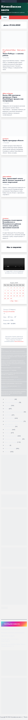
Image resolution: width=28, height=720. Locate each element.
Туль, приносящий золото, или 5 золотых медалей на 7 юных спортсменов (14, 180)
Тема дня (7, 452)
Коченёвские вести (11, 8)
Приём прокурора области (13, 140)
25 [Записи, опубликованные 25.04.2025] (17, 296)
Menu (5, 17)
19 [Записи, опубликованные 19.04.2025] (20, 293)
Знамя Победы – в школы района (13, 55)
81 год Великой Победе (9, 50)
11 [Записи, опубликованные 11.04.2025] (17, 290)
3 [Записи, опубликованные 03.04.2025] (14, 288)
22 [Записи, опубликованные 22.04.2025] (8, 296)
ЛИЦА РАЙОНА (7, 176)
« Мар (12, 301)
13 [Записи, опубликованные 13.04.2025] (23, 290)
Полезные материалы (10, 436)
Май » (16, 301)
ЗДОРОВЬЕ (7, 415)
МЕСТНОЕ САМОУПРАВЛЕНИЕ (13, 421)
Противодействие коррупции (13, 439)
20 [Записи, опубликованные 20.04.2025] (23, 293)
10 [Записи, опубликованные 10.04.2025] (14, 290)
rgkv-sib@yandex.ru (18, 379)
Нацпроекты (8, 430)
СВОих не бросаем (8, 93)
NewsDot (2, 719)
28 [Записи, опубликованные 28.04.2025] (5, 298)
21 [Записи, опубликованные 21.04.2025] (5, 296)
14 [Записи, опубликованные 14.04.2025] (5, 293)
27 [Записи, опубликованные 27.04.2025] (23, 296)
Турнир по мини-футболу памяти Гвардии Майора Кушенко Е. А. (13, 645)
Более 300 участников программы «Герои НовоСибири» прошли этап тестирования (13, 98)
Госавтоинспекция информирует (13, 412)
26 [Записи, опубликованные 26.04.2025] (20, 296)
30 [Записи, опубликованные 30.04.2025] (11, 298)
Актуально (5, 138)
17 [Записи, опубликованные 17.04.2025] (14, 293)
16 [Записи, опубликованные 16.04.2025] (11, 293)
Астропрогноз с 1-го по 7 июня (10, 630)
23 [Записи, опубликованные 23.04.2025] (11, 296)
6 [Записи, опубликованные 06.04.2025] (23, 288)
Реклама (6, 445)
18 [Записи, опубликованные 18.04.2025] (17, 293)
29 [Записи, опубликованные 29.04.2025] (8, 298)
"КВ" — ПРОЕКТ (9, 399)
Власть (6, 409)
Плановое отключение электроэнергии (12, 633)
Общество (7, 433)
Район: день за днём (10, 442)
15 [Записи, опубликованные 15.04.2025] (8, 293)
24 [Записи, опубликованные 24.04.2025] (14, 296)
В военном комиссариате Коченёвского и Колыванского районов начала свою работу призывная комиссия (12, 224)
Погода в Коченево (9, 312)
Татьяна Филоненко (19, 341)
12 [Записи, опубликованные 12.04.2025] (20, 290)
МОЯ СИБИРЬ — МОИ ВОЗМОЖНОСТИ (11, 425)
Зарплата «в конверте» (8, 636)
